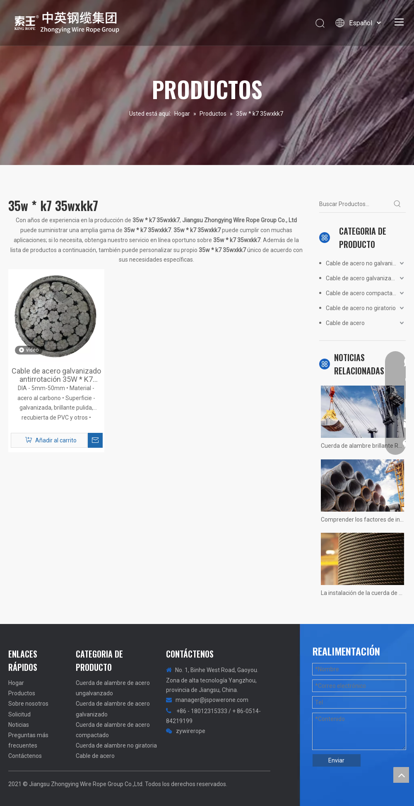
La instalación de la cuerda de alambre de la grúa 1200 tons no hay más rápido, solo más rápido (362, 593)
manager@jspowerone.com (212, 700)
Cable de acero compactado (362, 293)
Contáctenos (25, 756)
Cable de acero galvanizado (362, 278)
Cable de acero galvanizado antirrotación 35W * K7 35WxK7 (56, 375)
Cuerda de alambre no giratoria (116, 745)
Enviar (336, 760)
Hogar (16, 683)
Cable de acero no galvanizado (366, 263)
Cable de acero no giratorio (361, 308)
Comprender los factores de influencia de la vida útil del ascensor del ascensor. (362, 519)
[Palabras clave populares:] (397, 204)
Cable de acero (345, 323)
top (401, 775)
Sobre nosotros (28, 703)
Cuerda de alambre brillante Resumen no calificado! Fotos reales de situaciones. (362, 445)
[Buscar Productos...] (354, 204)
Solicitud (19, 714)
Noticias (18, 724)
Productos (21, 693)
